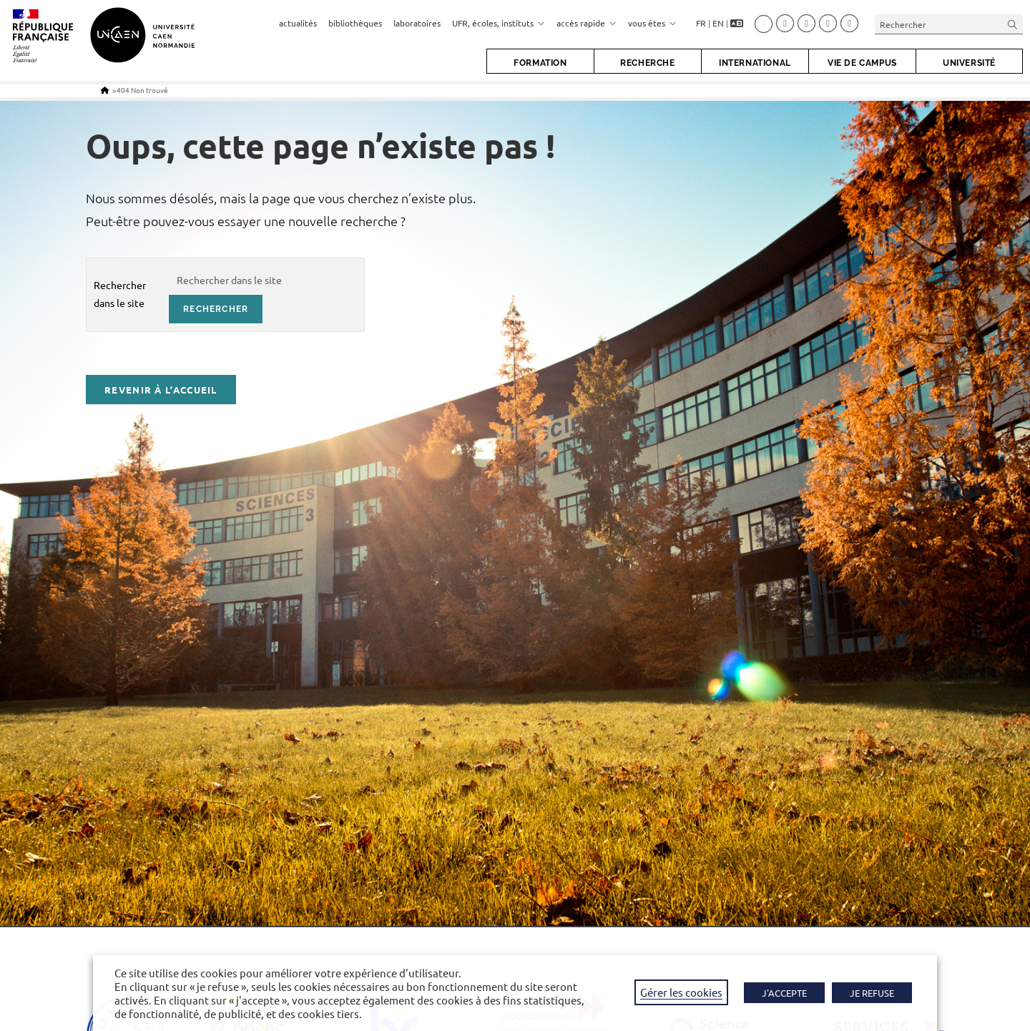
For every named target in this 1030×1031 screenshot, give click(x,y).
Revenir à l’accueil (160, 389)
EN (718, 23)
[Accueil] (105, 89)
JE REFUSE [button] (872, 993)
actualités (298, 23)
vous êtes (652, 23)
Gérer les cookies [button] (681, 992)
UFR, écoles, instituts (498, 23)
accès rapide (586, 23)
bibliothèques (355, 23)
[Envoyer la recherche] (1013, 24)
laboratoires (417, 23)
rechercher (215, 309)
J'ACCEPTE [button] (784, 993)
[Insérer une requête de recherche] (949, 24)
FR (701, 23)
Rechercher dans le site (120, 293)
